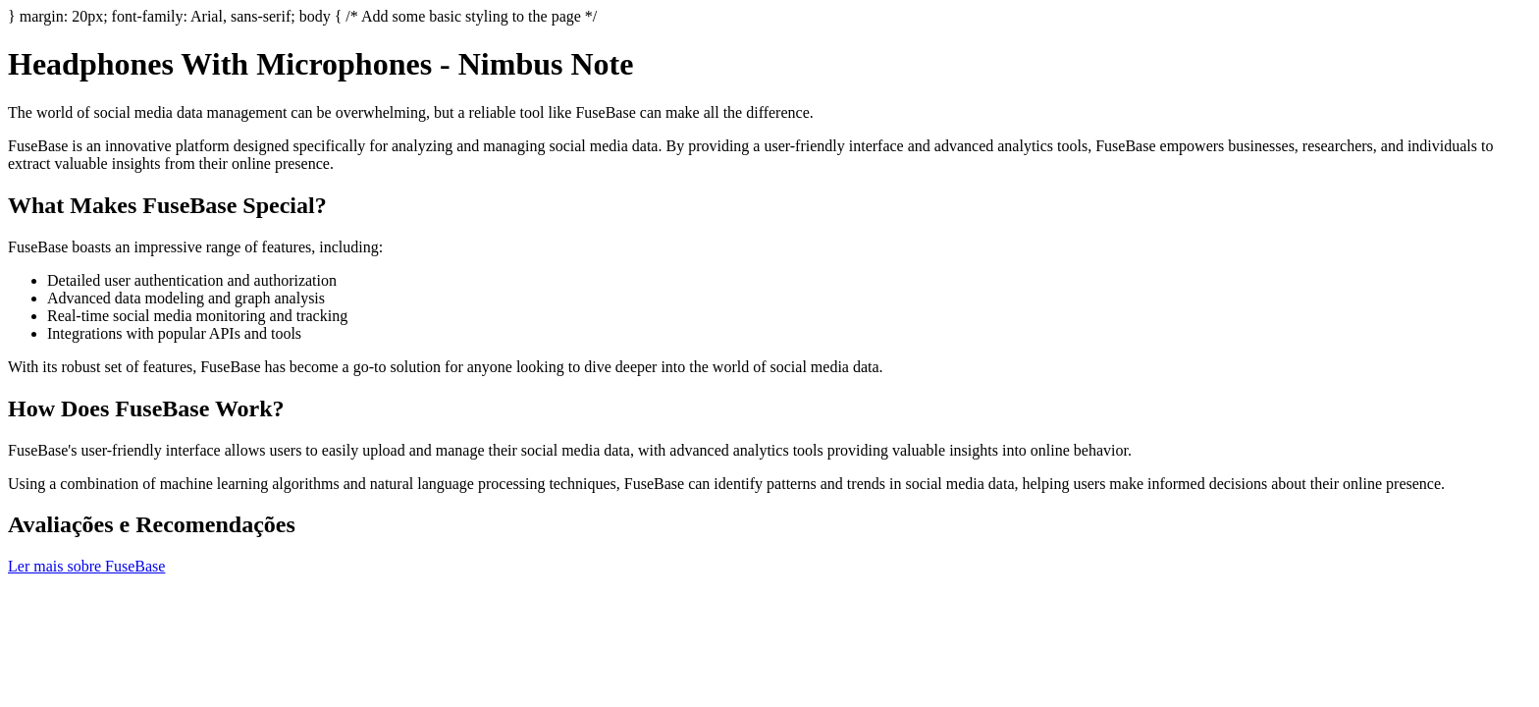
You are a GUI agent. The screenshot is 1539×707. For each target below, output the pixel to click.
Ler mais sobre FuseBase (86, 566)
